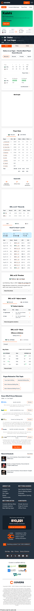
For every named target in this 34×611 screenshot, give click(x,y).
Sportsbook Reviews (24, 489)
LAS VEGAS (24, 302)
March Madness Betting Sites (11, 384)
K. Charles (5, 166)
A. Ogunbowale (6, 149)
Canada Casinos (8, 506)
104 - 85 (18, 248)
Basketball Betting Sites (23, 380)
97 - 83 (17, 259)
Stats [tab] (6, 46)
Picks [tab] (17, 46)
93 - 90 (17, 245)
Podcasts (21, 493)
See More (17, 447)
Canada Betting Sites (9, 504)
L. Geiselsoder (6, 141)
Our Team (6, 493)
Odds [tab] (27, 46)
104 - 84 (18, 262)
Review (30, 402)
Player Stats (25, 73)
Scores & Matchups (14, 7)
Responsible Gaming (24, 495)
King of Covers (23, 506)
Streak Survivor (23, 504)
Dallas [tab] (11, 135)
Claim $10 (6, 23)
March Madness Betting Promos (12, 388)
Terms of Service (24, 551)
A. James (5, 155)
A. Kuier (5, 316)
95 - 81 (17, 251)
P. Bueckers (5, 152)
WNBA (4, 7)
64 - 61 (17, 254)
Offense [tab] (9, 340)
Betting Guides (24, 486)
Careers (5, 491)
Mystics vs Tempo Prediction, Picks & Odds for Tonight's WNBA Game (18, 464)
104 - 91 (18, 265)
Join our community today (17, 527)
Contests (22, 501)
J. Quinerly (5, 160)
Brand (4, 495)
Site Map (7, 551)
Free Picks (24, 7)
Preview (22, 56)
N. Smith (5, 157)
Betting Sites (8, 501)
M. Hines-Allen (6, 147)
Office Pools (22, 508)
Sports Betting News (24, 491)
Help (12, 551)
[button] (17, 290)
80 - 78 (17, 267)
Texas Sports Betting (9, 380)
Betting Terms (17, 230)
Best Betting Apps (8, 508)
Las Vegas (11, 40)
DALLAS (10, 302)
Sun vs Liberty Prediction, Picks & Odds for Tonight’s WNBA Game (19, 471)
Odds (30, 7)
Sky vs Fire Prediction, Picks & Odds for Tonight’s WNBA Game (18, 457)
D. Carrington (6, 144)
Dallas (10, 37)
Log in (26, 2)
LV (5, 215)
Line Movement (24, 86)
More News (30, 453)
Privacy (17, 551)
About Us (6, 486)
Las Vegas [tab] (22, 135)
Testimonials (6, 497)
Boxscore (6, 56)
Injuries (29, 56)
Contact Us (6, 489)
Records (14, 56)
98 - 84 (17, 242)
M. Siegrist (5, 163)
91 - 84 (17, 256)
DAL (6, 213)
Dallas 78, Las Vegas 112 (24, 283)
